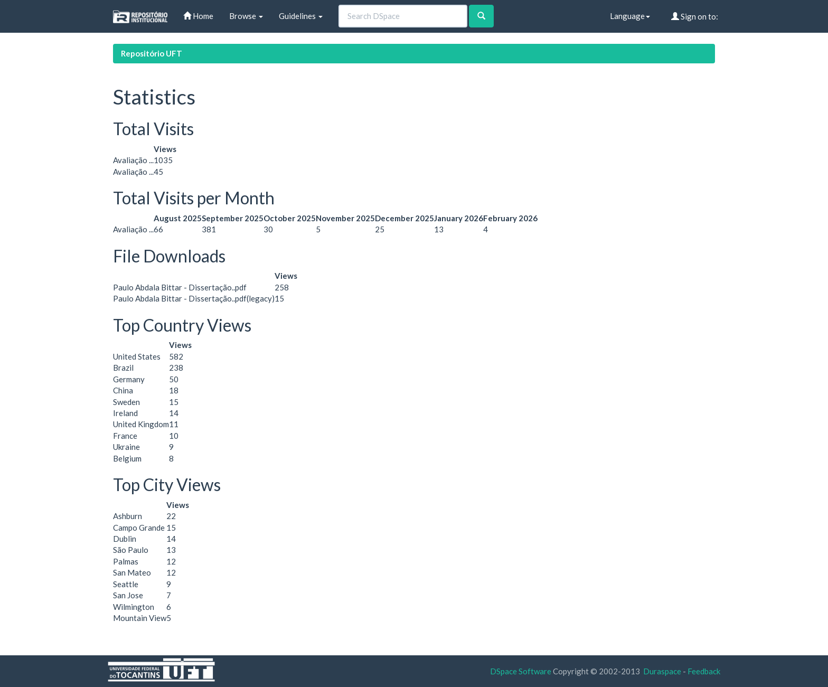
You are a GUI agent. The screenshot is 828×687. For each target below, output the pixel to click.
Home (198, 16)
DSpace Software (520, 671)
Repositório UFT (151, 53)
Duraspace (662, 671)
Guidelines (301, 16)
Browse (246, 16)
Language (630, 16)
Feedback (704, 671)
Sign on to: (694, 16)
